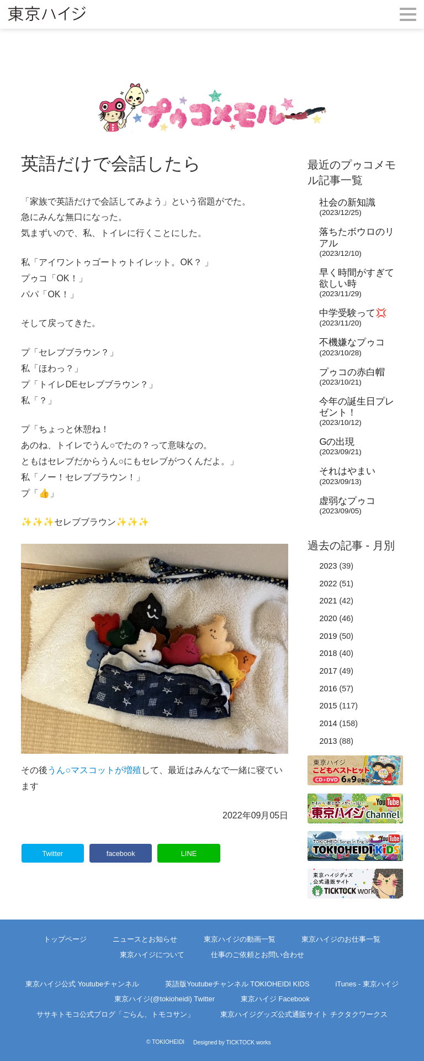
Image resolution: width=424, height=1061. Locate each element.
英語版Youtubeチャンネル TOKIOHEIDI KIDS (237, 984)
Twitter (52, 853)
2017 (328, 670)
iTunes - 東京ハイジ (367, 984)
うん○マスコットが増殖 (94, 770)
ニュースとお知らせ (145, 939)
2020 (328, 618)
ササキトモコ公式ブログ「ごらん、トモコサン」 (115, 1014)
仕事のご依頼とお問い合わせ (257, 954)
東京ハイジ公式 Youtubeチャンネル (82, 984)
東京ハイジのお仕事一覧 (340, 939)
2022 (328, 583)
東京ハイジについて (152, 954)
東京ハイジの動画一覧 (239, 939)
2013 (328, 741)
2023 (328, 565)
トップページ (65, 939)
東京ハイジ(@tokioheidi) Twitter (164, 999)
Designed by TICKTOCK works (232, 1042)
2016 (328, 688)
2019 (328, 636)
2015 (328, 705)
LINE (189, 853)
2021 (328, 600)
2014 (328, 723)
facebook (121, 853)
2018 (328, 653)
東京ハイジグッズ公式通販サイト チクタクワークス (304, 1014)
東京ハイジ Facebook (275, 999)
